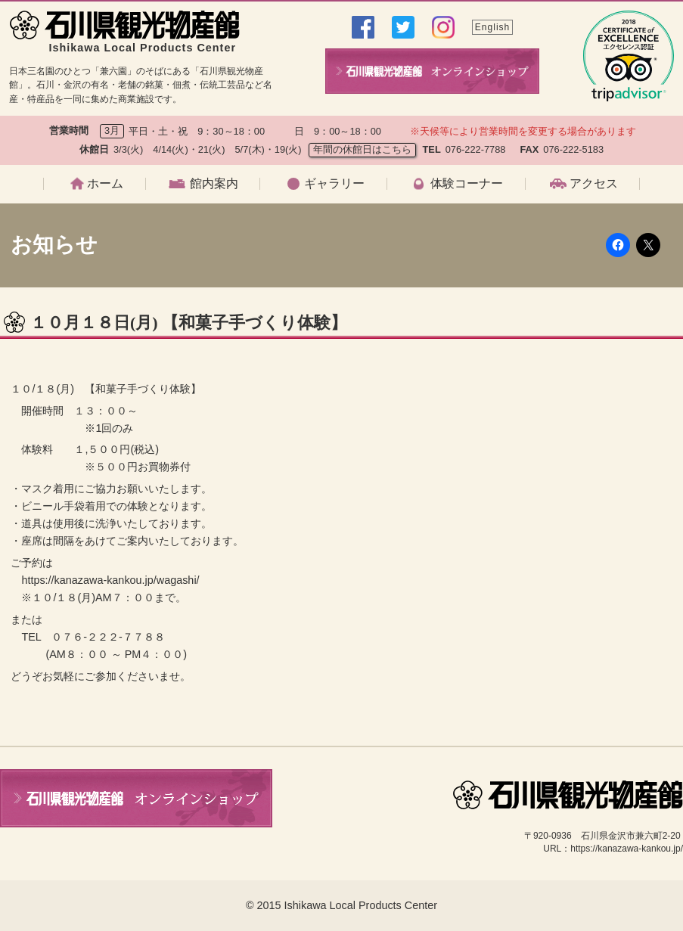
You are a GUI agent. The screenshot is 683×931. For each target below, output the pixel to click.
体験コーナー (466, 184)
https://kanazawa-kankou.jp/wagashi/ (110, 580)
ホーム (105, 184)
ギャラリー (334, 184)
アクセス (594, 184)
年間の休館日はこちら (362, 149)
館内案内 (214, 184)
